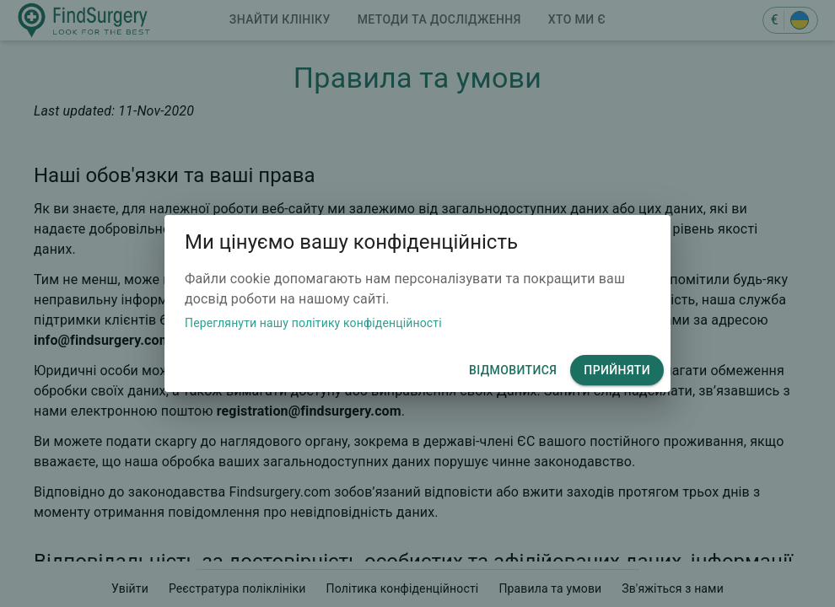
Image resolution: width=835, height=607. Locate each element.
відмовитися (512, 370)
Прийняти (617, 370)
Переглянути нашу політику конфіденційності (313, 323)
